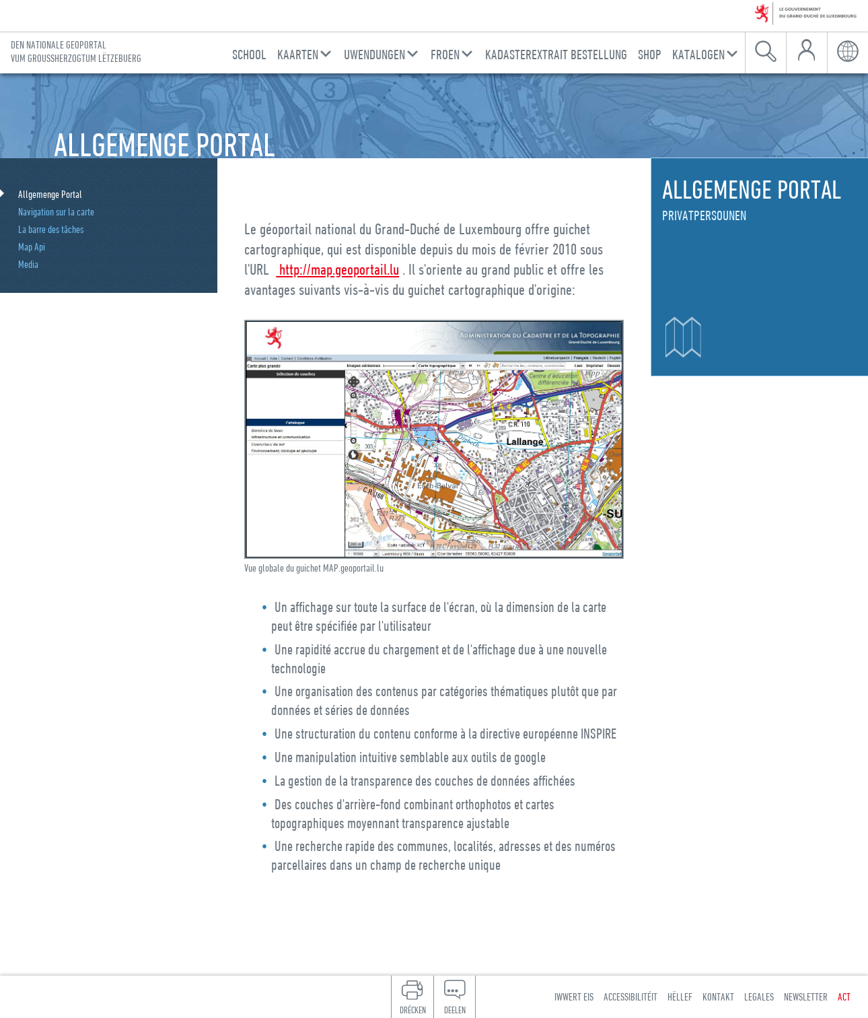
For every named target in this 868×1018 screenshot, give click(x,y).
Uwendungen (374, 54)
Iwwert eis (573, 996)
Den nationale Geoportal (76, 51)
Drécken (413, 1010)
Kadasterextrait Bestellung (556, 54)
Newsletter (806, 996)
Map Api (31, 246)
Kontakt (718, 996)
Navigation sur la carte (56, 211)
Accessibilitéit (630, 996)
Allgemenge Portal (50, 194)
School (249, 54)
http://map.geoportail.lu (337, 269)
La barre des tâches (50, 229)
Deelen (455, 1010)
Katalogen (698, 54)
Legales (759, 996)
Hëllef (679, 996)
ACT (844, 996)
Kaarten (297, 54)
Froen (445, 54)
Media (28, 264)
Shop (649, 54)
